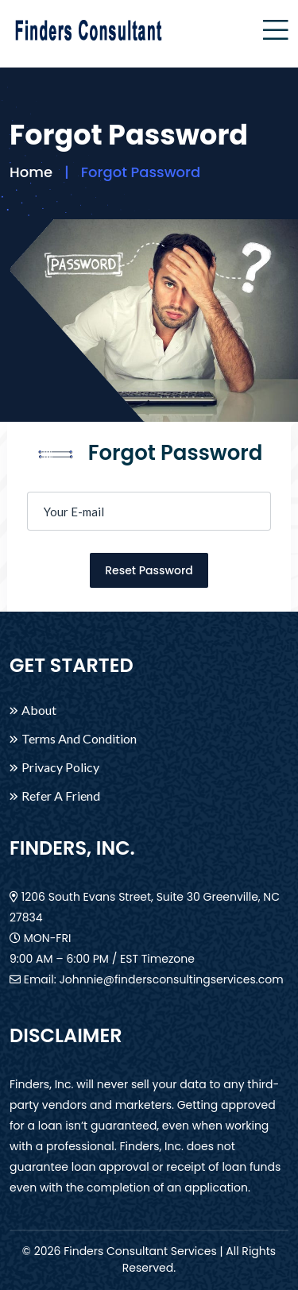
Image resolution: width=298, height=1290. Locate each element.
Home (31, 172)
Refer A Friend (60, 796)
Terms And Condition (79, 738)
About (38, 710)
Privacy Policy (60, 767)
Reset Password (149, 570)
